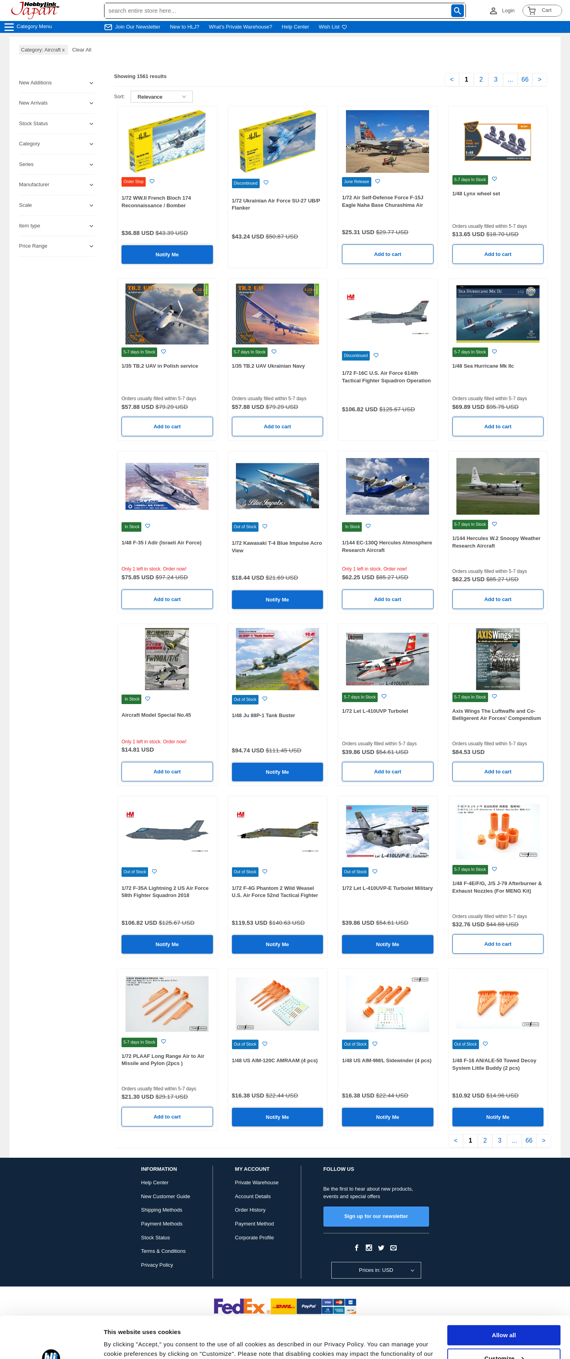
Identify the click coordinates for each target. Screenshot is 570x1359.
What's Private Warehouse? (240, 27)
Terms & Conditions (163, 1251)
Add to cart (387, 254)
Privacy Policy (157, 1265)
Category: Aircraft (43, 50)
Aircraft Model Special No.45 (156, 715)
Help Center (295, 27)
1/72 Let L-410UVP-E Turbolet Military (387, 888)
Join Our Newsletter (137, 27)
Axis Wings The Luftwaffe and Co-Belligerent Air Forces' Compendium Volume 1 (496, 718)
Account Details (253, 1196)
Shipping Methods (161, 1210)
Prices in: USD (376, 1270)
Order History (250, 1210)
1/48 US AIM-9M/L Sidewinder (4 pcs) (386, 1060)
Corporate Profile (254, 1238)
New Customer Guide (165, 1196)
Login (508, 10)
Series (26, 164)
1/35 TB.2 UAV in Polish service (160, 366)
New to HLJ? (184, 27)
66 (525, 79)
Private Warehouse (257, 1182)
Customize (504, 1316)
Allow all (504, 1293)
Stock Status (155, 1238)
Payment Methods (161, 1224)
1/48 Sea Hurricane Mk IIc (483, 366)
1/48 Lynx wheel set (476, 194)
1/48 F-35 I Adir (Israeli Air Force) (161, 543)
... (510, 79)
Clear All (81, 50)
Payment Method (254, 1224)
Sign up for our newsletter (376, 1216)
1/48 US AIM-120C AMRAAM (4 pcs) (275, 1060)
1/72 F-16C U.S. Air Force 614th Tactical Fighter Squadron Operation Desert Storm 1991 (386, 380)
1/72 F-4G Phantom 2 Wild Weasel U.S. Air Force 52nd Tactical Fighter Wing (275, 895)
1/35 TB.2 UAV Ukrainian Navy (268, 366)
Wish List (333, 27)
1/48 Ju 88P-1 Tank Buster (263, 715)
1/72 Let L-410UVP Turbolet (375, 711)
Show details (122, 1343)
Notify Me (167, 255)
